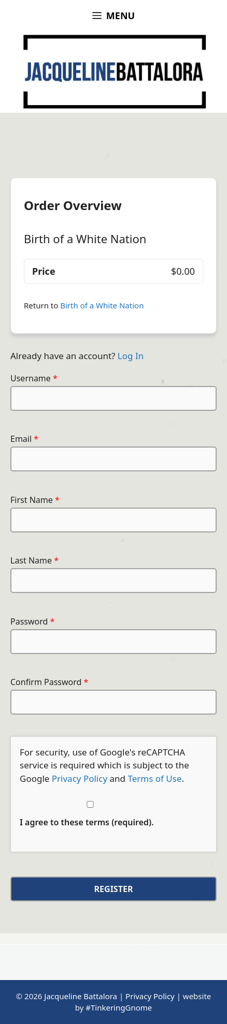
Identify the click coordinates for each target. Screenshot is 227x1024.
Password (32, 621)
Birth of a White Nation (102, 305)
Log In (131, 356)
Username (34, 378)
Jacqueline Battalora (80, 996)
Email (24, 438)
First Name (35, 500)
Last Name (34, 560)
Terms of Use (154, 778)
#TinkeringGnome (119, 1007)
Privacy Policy (79, 778)
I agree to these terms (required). (90, 814)
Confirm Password (49, 682)
